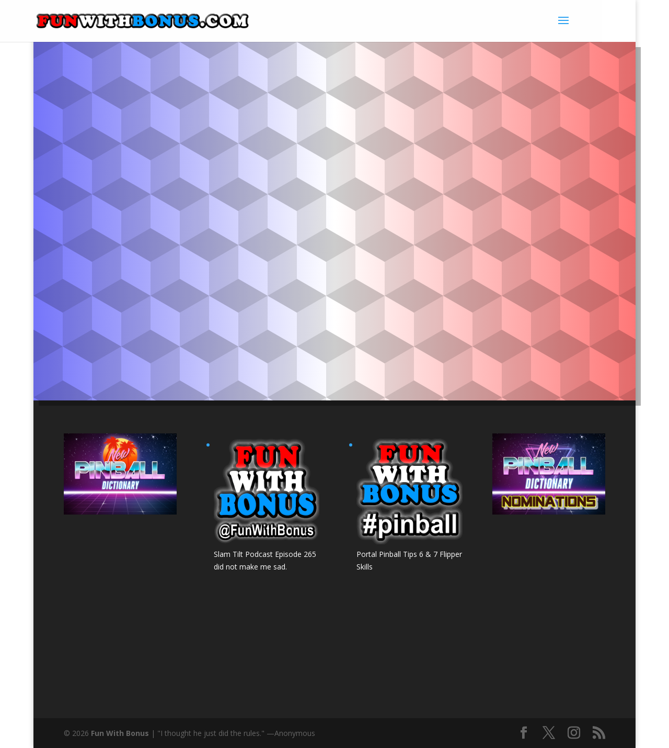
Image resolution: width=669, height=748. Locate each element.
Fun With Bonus (120, 733)
